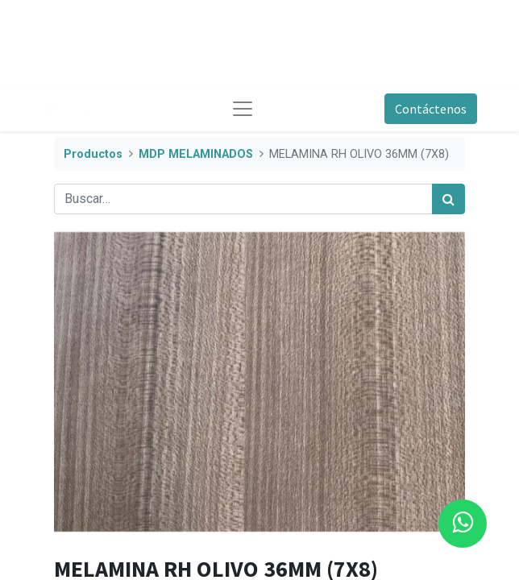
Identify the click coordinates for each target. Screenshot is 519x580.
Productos (93, 154)
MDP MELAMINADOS (196, 154)
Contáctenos (431, 109)
